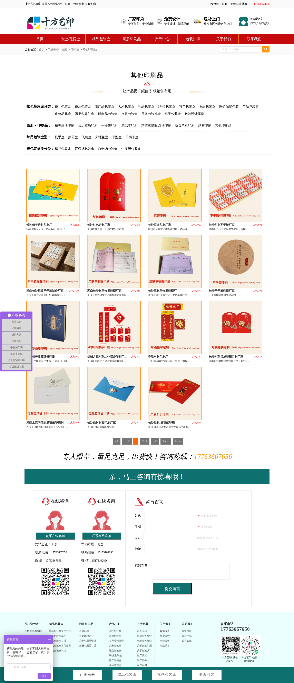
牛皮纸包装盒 (131, 148)
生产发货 (142, 655)
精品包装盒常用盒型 (60, 645)
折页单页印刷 (185, 125)
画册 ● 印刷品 (70, 49)
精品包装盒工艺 (57, 635)
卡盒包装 (207, 675)
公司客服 (187, 640)
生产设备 (142, 660)
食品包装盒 (207, 106)
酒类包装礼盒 (84, 114)
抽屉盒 (73, 137)
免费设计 (165, 635)
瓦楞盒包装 (31, 623)
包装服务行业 (144, 640)
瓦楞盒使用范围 (33, 631)
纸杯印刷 (204, 125)
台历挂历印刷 (88, 125)
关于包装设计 (144, 650)
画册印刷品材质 (87, 645)
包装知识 (193, 39)
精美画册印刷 (64, 125)
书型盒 (117, 137)
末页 (155, 441)
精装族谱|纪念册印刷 (156, 125)
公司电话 (187, 635)
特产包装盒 (187, 106)
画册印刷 (84, 631)
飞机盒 (86, 137)
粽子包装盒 (173, 114)
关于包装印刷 (144, 645)
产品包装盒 (250, 106)
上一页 (127, 441)
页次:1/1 (166, 441)
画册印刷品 (131, 39)
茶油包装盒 (83, 106)
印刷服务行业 (144, 635)
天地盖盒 (101, 137)
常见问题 (142, 631)
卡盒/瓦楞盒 (70, 39)
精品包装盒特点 (57, 650)
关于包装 (142, 623)
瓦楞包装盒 (167, 675)
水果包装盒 (129, 114)
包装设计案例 (194, 114)
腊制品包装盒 (108, 114)
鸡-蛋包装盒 (166, 106)
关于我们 (223, 39)
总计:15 (178, 441)
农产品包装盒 (104, 106)
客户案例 (142, 665)
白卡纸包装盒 (108, 148)
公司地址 (187, 631)
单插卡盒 (131, 137)
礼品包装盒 (146, 106)
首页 (39, 39)
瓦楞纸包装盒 (84, 148)
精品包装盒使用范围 (60, 631)
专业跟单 (165, 645)
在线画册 (87, 675)
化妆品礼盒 (63, 114)
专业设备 (165, 640)
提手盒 (60, 137)
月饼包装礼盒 (151, 114)
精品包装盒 (101, 39)
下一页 (144, 441)
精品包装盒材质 (57, 640)
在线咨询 (60, 501)
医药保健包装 (229, 106)
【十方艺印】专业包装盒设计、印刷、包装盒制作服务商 (60, 4)
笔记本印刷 (129, 125)
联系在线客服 (55, 536)
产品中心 (162, 39)
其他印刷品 (89, 49)
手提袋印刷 (109, 125)
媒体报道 (165, 631)
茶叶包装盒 (63, 106)
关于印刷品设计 (87, 640)
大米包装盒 (126, 106)
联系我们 (254, 39)
